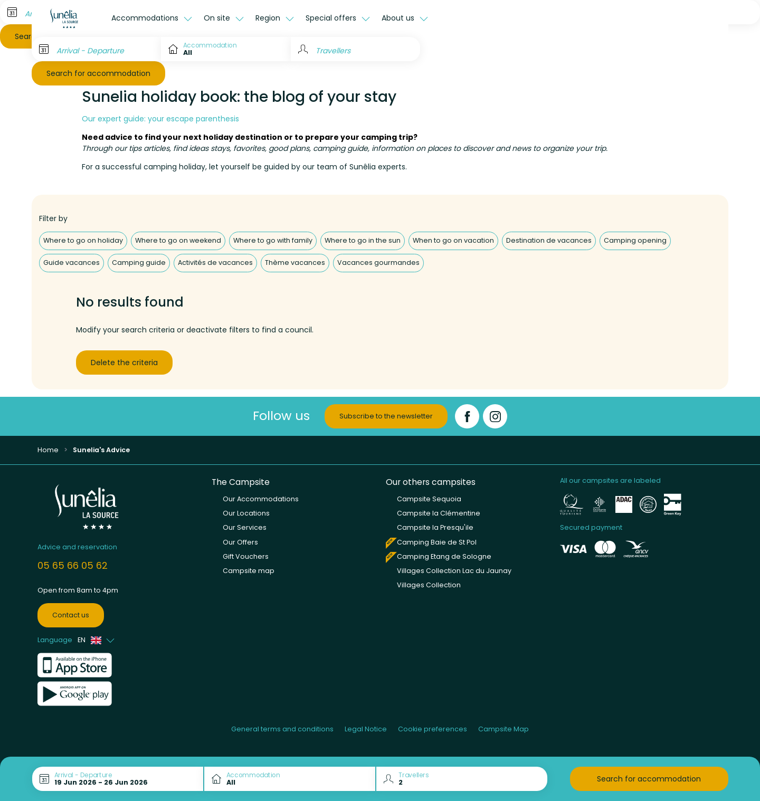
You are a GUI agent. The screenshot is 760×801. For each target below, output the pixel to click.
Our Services (245, 527)
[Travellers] (355, 49)
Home (48, 449)
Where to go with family (272, 240)
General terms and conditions (282, 728)
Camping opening (635, 240)
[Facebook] (467, 416)
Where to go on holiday (83, 240)
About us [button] (399, 18)
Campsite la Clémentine (438, 513)
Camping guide (139, 262)
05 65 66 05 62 (72, 565)
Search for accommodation (98, 73)
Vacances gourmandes (378, 262)
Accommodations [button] (145, 18)
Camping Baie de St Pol (437, 542)
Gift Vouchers (246, 556)
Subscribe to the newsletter (386, 416)
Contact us (70, 615)
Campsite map (248, 570)
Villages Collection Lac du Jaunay (454, 570)
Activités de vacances (215, 262)
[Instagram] (495, 416)
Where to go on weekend (178, 240)
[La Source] (68, 18)
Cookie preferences (432, 728)
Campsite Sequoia (429, 498)
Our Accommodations (261, 498)
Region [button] (268, 18)
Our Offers (240, 542)
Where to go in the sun (363, 240)
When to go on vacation (453, 240)
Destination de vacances (549, 240)
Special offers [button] (332, 18)
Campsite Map (503, 728)
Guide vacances (71, 262)
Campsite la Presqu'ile (435, 527)
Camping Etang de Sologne (444, 556)
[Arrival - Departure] (96, 49)
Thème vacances (295, 262)
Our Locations (246, 513)
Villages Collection (429, 584)
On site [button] (218, 18)
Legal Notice (366, 728)
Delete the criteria (124, 362)
